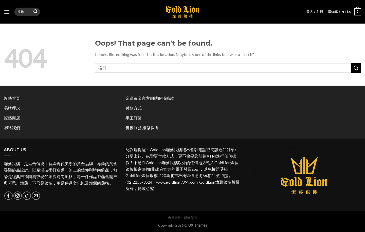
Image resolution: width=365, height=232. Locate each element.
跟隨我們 (190, 218)
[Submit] (356, 68)
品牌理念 (12, 108)
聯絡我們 (12, 127)
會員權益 (174, 218)
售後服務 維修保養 (142, 127)
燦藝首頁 (12, 98)
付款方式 (133, 108)
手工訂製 (133, 117)
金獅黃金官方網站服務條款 (149, 98)
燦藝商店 (12, 117)
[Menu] (7, 12)
